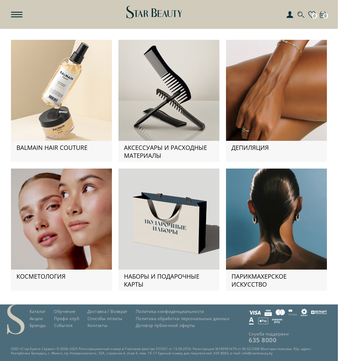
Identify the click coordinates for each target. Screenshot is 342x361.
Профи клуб (66, 318)
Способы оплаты (104, 318)
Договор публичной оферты (165, 325)
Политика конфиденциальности (170, 311)
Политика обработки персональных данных (182, 318)
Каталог (38, 311)
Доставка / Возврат (107, 311)
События (63, 325)
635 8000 (262, 340)
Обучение (64, 311)
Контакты (97, 325)
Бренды (38, 325)
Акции (36, 318)
